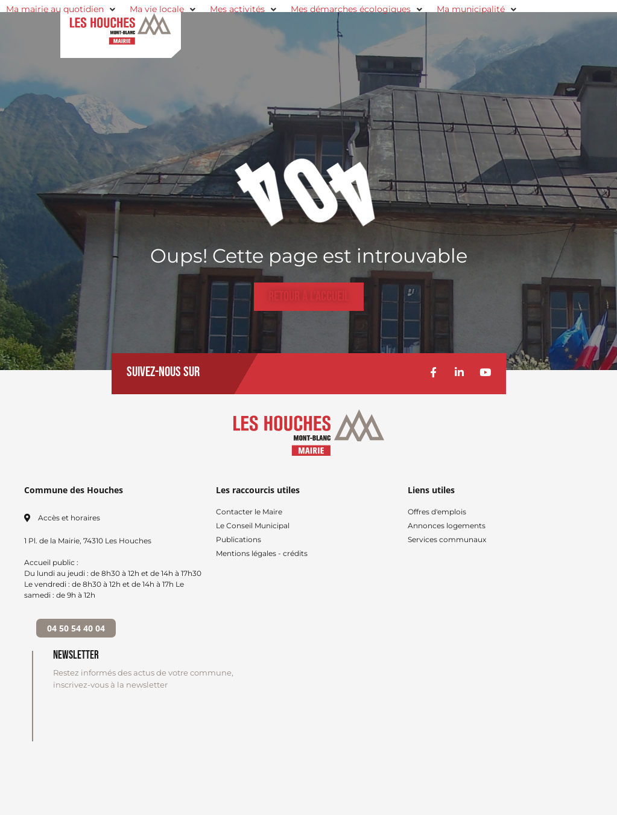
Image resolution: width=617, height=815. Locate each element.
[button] (62, 9)
